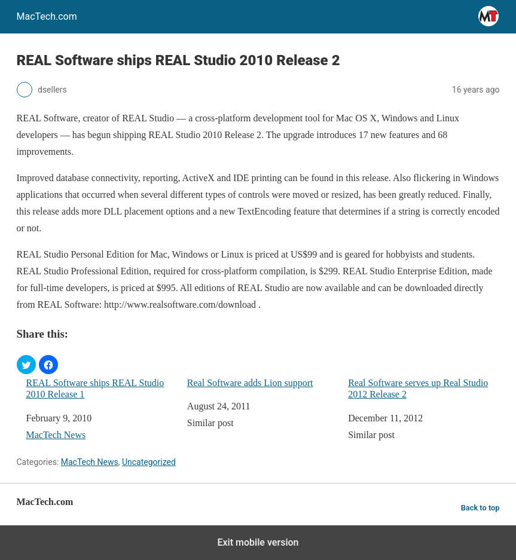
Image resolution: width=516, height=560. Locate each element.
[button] (26, 364)
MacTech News (56, 435)
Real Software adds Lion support (250, 383)
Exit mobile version (257, 542)
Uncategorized (149, 462)
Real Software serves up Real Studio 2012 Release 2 (418, 388)
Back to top (480, 507)
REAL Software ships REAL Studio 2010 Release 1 (95, 388)
